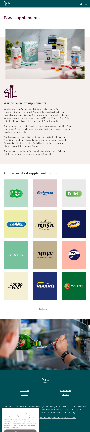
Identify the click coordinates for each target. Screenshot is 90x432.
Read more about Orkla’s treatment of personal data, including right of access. (40, 417)
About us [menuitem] (24, 390)
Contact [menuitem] (65, 394)
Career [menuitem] (24, 394)
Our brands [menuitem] (65, 390)
